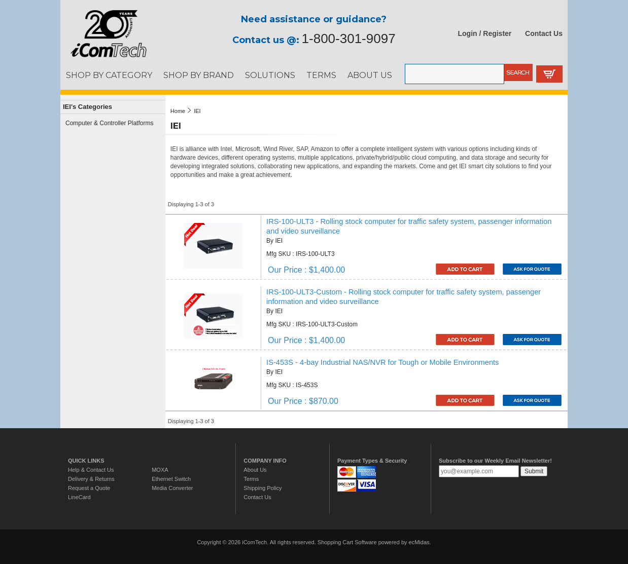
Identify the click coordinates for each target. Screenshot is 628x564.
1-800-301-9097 (349, 38)
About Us (254, 470)
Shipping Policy (262, 488)
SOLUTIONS (270, 75)
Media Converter (172, 488)
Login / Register (485, 33)
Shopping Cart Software (347, 542)
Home (177, 111)
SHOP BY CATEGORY (109, 75)
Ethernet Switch (171, 479)
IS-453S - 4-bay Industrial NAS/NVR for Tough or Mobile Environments (382, 362)
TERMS (321, 75)
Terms (251, 479)
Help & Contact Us (91, 470)
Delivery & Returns (91, 479)
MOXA (160, 470)
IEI (197, 111)
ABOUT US (369, 75)
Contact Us (544, 33)
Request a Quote (89, 488)
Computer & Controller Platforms (109, 123)
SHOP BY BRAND (198, 75)
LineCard (79, 497)
